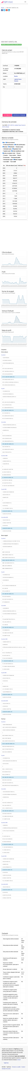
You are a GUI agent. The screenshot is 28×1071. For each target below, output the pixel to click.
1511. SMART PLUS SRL (6, 819)
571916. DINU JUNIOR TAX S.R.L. (7, 368)
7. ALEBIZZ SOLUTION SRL (6, 875)
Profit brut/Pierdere (8, 144)
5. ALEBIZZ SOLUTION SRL (6, 531)
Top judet (2, 388)
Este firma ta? (7, 115)
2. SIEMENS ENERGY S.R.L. (6, 461)
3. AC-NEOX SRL (5, 525)
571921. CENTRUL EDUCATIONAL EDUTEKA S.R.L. (10, 382)
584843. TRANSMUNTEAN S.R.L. (7, 568)
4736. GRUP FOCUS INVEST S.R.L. (7, 599)
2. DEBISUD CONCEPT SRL (6, 522)
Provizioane (6, 157)
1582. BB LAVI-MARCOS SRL (7, 435)
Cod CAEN (6, 161)
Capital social (6, 151)
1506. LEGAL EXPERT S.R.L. (6, 805)
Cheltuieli (11, 147)
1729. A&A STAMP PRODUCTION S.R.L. (8, 619)
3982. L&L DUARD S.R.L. (6, 774)
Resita (16, 76)
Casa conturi (12, 155)
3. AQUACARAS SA (5, 580)
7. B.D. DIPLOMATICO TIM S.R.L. (7, 508)
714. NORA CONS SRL (5, 669)
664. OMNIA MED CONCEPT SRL (7, 469)
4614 (9, 125)
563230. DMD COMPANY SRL (7, 751)
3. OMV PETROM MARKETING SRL (8, 363)
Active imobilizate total (17, 151)
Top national (3, 355)
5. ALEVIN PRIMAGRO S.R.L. (7, 502)
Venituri (5, 147)
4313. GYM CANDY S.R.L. (6, 413)
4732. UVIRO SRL (5, 588)
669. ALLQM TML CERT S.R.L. (7, 483)
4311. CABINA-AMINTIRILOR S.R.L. (8, 407)
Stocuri (18, 153)
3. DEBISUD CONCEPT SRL (6, 709)
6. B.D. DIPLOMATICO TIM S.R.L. (7, 689)
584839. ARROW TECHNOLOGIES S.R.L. (8, 557)
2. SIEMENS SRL (5, 644)
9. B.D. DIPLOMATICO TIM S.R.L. (7, 880)
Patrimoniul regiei (8, 159)
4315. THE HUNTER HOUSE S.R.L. (7, 418)
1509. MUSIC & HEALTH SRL (6, 813)
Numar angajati (17, 159)
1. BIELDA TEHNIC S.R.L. (6, 520)
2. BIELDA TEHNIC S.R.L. (6, 494)
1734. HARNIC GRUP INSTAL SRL (7, 632)
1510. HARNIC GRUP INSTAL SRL (7, 816)
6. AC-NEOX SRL (5, 505)
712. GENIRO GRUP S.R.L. (6, 849)
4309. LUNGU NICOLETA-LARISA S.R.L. (8, 402)
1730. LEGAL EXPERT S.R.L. (6, 621)
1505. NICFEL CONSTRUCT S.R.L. (7, 802)
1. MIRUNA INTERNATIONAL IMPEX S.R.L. (9, 424)
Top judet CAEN (3, 489)
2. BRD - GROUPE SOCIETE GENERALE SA (9, 727)
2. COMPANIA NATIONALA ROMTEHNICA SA (9, 828)
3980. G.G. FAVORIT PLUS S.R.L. (7, 769)
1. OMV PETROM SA (5, 357)
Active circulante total (9, 153)
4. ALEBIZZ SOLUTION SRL (6, 895)
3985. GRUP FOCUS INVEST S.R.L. (7, 782)
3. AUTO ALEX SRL (5, 763)
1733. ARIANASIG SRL (6, 630)
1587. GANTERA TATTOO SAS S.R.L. (8, 449)
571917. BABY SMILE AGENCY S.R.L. (8, 371)
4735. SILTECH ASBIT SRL (6, 596)
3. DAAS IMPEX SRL (5, 463)
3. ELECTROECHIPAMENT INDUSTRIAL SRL (9, 613)
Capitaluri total (16, 149)
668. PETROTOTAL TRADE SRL (7, 480)
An (4, 142)
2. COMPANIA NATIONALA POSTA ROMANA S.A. (10, 543)
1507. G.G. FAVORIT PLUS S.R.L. (7, 808)
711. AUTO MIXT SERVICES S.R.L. (7, 847)
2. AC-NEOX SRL (5, 706)
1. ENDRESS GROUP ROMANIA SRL (8, 492)
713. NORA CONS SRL (5, 852)
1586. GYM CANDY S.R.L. (6, 446)
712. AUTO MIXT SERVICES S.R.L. (7, 663)
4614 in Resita (5, 127)
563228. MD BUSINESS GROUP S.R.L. (8, 746)
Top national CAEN (4, 455)
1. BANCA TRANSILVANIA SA (7, 724)
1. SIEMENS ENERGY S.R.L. (6, 641)
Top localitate (3, 422)
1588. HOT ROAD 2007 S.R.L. (7, 452)
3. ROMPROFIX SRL (5, 430)
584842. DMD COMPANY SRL (7, 565)
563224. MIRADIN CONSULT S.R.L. (8, 735)
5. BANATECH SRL (5, 686)
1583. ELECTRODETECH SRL (6, 438)
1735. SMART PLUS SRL (6, 635)
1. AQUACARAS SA (5, 608)
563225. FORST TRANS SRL (6, 738)
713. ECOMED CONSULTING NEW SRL (8, 666)
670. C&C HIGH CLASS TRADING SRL (8, 485)
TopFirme (6, 1063)
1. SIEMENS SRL (5, 458)
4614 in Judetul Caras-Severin (18, 125)
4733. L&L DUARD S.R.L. (6, 591)
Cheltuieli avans (7, 149)
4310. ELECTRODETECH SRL (6, 404)
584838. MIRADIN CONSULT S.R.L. (8, 554)
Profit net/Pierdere (19, 144)
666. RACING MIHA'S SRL (6, 474)
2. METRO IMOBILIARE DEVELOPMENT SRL (9, 760)
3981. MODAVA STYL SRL (6, 771)
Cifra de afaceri (10, 142)
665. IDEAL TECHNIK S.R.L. (6, 472)
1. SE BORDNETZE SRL (6, 391)
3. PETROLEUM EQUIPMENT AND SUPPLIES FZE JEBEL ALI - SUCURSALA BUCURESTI (14, 647)
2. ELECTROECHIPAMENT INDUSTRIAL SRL (9, 427)
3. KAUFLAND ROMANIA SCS (7, 546)
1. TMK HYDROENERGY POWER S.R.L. (8, 791)
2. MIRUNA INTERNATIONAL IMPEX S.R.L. (9, 611)
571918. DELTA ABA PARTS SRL (7, 374)
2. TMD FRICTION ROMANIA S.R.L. (8, 394)
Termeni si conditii (16, 1067)
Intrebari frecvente (6, 1068)
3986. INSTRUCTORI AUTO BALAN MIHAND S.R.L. (10, 785)
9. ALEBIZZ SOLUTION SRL (6, 513)
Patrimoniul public (15, 157)
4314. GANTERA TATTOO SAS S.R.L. (8, 415)
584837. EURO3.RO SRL (6, 552)
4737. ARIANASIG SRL (6, 602)
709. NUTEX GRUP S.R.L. (6, 655)
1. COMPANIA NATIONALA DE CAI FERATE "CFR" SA (11, 541)
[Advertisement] (14, 25)
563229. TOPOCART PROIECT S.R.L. (8, 749)
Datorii (19, 155)
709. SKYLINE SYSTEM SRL (6, 841)
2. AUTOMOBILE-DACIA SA (6, 360)
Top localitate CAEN (4, 517)
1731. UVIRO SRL (5, 624)
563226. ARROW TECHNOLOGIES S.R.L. (8, 741)
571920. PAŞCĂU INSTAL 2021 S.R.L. (8, 379)
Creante (5, 155)
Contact (19, 1059)
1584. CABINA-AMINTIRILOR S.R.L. (8, 441)
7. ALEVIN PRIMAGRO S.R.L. (7, 691)
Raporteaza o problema (19, 115)
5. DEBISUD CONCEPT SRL (6, 897)
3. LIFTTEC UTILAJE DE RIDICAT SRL (8, 830)
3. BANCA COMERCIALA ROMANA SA (8, 730)
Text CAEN (12, 161)
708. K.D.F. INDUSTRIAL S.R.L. (7, 652)
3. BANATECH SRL (5, 497)
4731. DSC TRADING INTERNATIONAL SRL (9, 585)
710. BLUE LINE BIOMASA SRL (7, 658)
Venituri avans (19, 147)
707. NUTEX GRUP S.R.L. (6, 836)
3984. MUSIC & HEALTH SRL (6, 780)
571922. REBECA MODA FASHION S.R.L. (9, 385)
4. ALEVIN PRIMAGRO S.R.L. (7, 867)
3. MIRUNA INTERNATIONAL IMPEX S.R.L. (9, 396)
